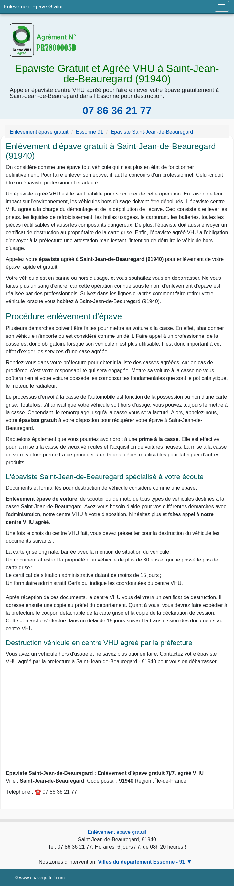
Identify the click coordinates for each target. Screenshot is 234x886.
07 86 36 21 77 (117, 110)
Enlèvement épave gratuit (117, 832)
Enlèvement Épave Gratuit (34, 6)
